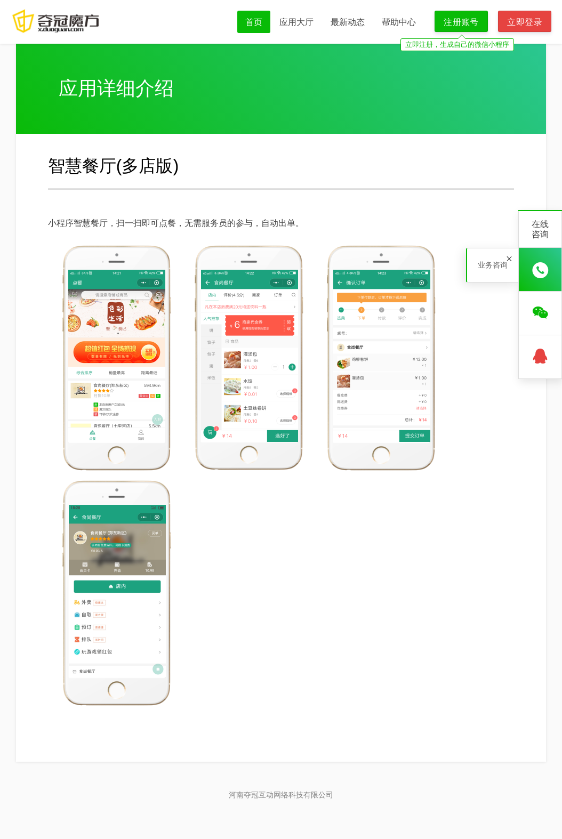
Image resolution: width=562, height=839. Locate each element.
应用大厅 (296, 22)
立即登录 (524, 22)
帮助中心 (399, 22)
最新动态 (348, 22)
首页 (253, 22)
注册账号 (461, 22)
